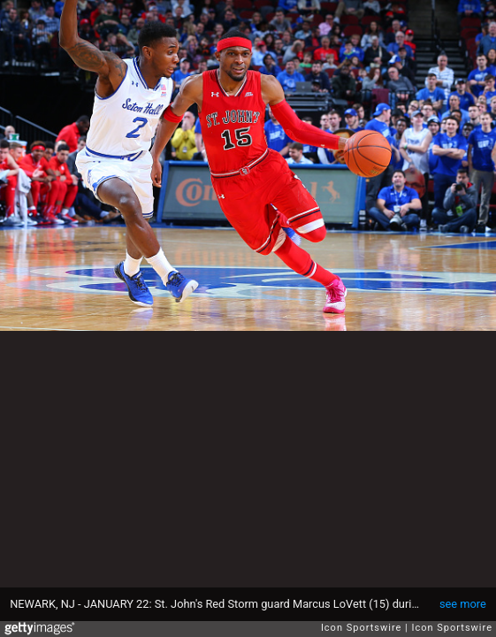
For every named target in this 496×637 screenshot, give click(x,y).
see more (462, 603)
